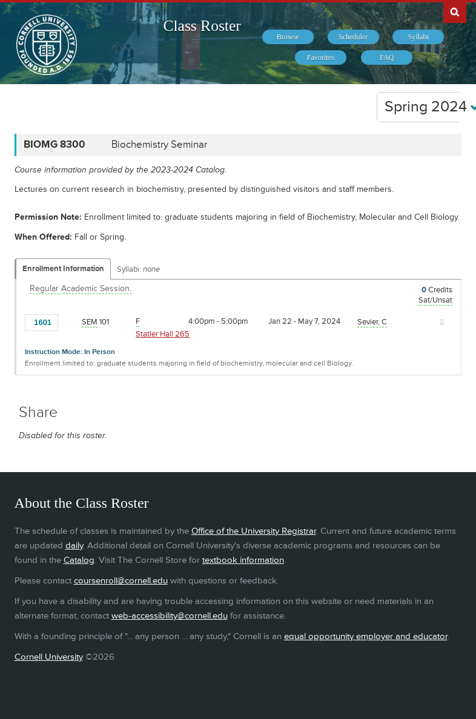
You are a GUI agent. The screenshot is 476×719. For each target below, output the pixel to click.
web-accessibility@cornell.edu (169, 616)
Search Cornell (454, 11)
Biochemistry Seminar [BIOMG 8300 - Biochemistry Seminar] (159, 145)
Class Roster (201, 25)
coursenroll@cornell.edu (121, 580)
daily (74, 545)
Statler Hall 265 (163, 334)
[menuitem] (288, 37)
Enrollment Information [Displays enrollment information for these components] (63, 269)
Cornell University (49, 657)
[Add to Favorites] (70, 321)
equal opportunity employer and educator (366, 636)
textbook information (243, 560)
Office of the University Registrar (253, 531)
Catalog (79, 560)
